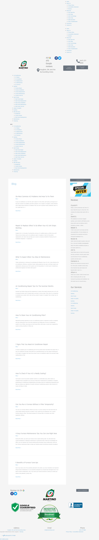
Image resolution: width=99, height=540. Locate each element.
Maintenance (16, 119)
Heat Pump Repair (19, 99)
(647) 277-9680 (83, 61)
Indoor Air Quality (17, 108)
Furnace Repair (18, 88)
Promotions (69, 23)
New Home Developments (21, 117)
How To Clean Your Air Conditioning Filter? (31, 315)
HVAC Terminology (72, 16)
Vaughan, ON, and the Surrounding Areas (47, 70)
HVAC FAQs (70, 18)
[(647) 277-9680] (78, 61)
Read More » (18, 211)
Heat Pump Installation (20, 102)
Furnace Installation (19, 90)
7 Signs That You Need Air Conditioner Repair (32, 344)
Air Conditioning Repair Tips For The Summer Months (34, 286)
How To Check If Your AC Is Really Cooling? (31, 373)
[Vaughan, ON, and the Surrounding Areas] (38, 70)
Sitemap (21, 532)
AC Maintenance (18, 82)
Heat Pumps (16, 97)
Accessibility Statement (73, 7)
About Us (69, 3)
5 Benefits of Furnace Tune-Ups (27, 462)
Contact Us (69, 25)
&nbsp (9, 535)
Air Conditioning (17, 75)
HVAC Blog (70, 14)
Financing (16, 121)
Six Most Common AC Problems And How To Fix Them (35, 196)
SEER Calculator (71, 19)
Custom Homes (18, 115)
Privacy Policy (71, 5)
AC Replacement (18, 81)
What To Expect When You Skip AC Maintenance (33, 257)
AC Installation (18, 79)
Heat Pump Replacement (20, 101)
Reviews (70, 9)
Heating (15, 86)
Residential (17, 113)
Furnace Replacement (20, 91)
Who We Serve (17, 112)
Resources (69, 10)
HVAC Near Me (71, 12)
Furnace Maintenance (20, 93)
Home (68, 1)
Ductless (15, 110)
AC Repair (17, 77)
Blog (17, 199)
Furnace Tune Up (19, 95)
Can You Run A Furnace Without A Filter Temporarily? (35, 404)
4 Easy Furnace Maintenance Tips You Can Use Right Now (36, 433)
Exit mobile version (4, 539)
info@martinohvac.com (49, 530)
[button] (49, 124)
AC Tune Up (17, 84)
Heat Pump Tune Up (19, 106)
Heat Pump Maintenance (20, 104)
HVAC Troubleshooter (72, 21)
